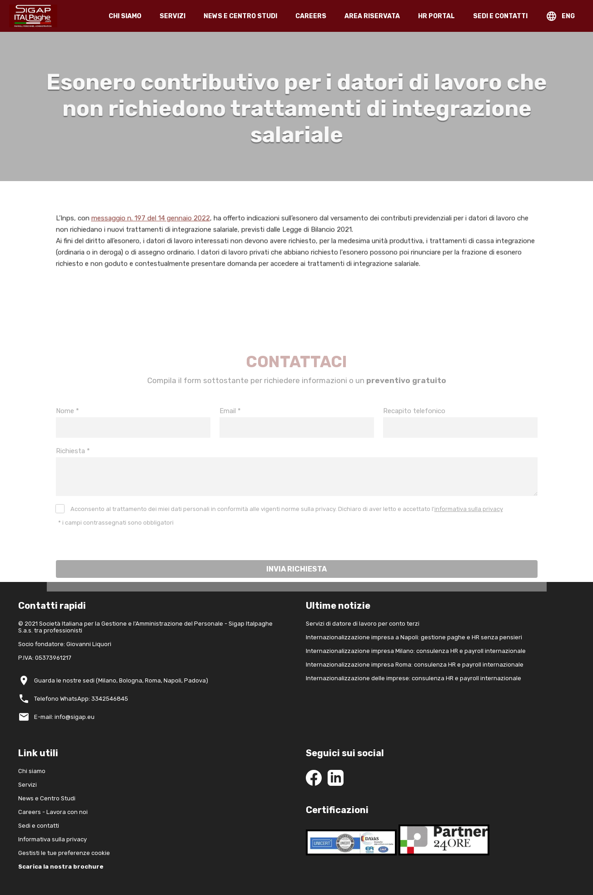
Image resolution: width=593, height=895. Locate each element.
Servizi (27, 784)
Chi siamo (31, 771)
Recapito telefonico (414, 421)
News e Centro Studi (46, 798)
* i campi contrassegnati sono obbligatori (116, 532)
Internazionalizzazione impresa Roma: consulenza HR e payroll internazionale (414, 664)
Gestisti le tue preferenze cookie (64, 852)
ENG (568, 16)
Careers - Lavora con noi (53, 812)
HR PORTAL (436, 16)
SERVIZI (172, 16)
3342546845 (109, 698)
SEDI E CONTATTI (500, 16)
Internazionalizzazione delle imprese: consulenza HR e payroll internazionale (413, 678)
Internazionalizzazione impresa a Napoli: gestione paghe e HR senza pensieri (414, 637)
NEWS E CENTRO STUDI (240, 16)
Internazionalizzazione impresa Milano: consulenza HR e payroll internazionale (416, 650)
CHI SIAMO (125, 16)
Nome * (67, 421)
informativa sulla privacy (468, 519)
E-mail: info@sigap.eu (64, 716)
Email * (230, 421)
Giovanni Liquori (88, 644)
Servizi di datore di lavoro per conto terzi (362, 623)
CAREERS (310, 16)
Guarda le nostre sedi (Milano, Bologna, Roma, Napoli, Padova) (121, 680)
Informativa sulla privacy (52, 839)
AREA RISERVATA (372, 16)
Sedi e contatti (38, 825)
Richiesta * (73, 461)
